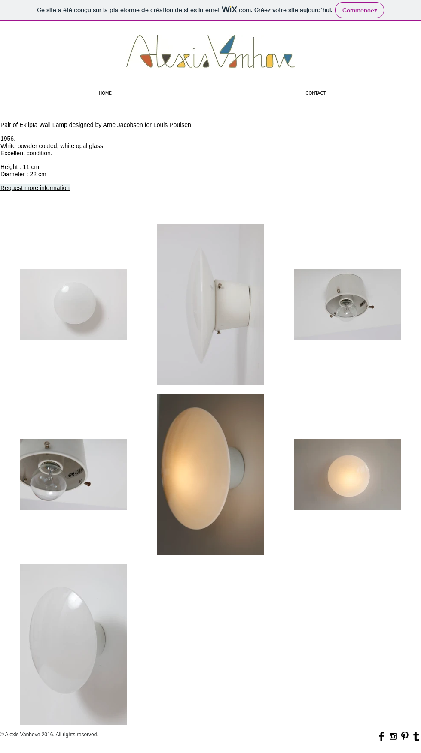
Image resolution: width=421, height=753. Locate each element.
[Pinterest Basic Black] (404, 736)
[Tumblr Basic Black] (416, 736)
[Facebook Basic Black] (381, 736)
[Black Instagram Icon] (393, 736)
